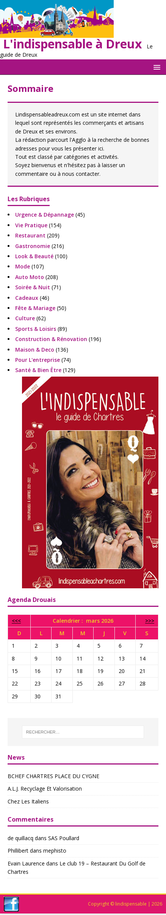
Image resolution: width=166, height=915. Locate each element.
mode (22, 266)
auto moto (29, 277)
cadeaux (26, 297)
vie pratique (31, 225)
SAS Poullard (63, 838)
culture (25, 318)
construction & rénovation (51, 339)
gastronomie (32, 246)
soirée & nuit (32, 287)
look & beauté (34, 256)
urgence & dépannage (44, 214)
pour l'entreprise (37, 359)
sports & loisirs (35, 328)
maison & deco (34, 349)
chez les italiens (28, 801)
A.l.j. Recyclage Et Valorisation (45, 788)
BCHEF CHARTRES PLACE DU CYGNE (53, 776)
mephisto (54, 850)
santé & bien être (38, 370)
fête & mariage (35, 308)
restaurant (30, 235)
